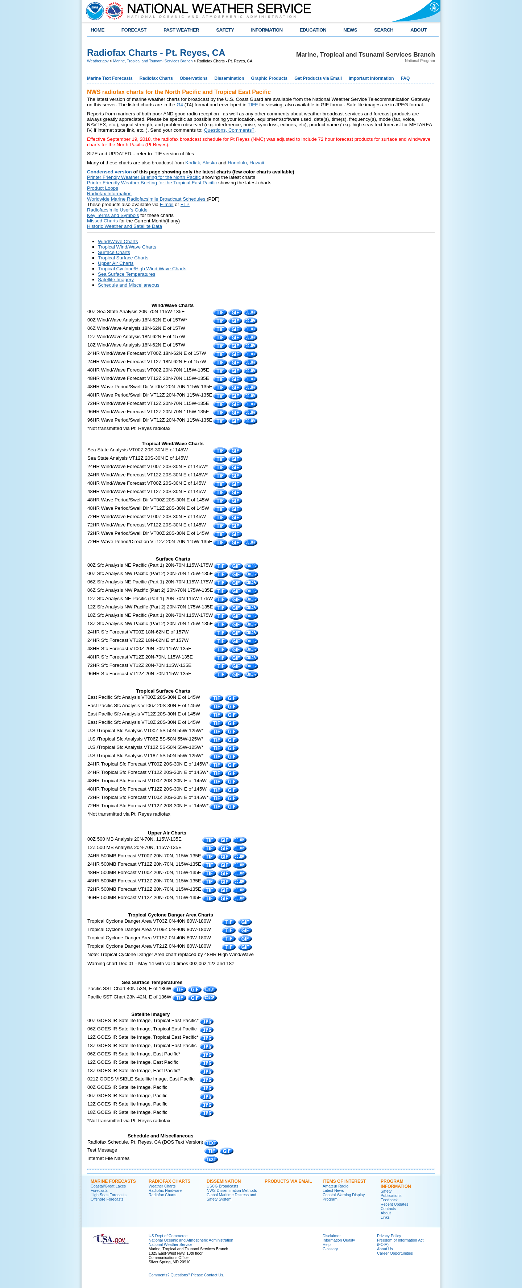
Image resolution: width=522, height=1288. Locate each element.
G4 (180, 104)
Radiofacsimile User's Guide (117, 210)
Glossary (330, 1249)
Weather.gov (98, 61)
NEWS (350, 30)
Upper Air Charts (116, 263)
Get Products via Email (318, 78)
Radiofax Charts (156, 78)
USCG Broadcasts (222, 1186)
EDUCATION (313, 30)
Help (327, 1244)
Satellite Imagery (116, 279)
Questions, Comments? (229, 130)
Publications (391, 1195)
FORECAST (133, 30)
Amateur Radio (335, 1186)
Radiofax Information (109, 193)
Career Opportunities (395, 1253)
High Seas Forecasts (109, 1195)
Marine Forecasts (113, 1181)
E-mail (167, 204)
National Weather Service (170, 1244)
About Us (385, 1249)
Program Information (396, 1184)
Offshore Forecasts (107, 1199)
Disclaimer (332, 1236)
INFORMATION (267, 30)
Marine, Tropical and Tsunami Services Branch (153, 61)
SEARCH (383, 30)
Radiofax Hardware (165, 1190)
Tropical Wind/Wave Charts (127, 247)
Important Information (371, 78)
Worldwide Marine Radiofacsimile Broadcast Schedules (147, 199)
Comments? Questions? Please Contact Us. (186, 1275)
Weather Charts (162, 1186)
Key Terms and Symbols (113, 215)
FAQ (405, 78)
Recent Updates (394, 1204)
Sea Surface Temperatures (126, 274)
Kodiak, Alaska (201, 162)
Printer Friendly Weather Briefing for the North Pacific (144, 177)
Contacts (388, 1208)
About (386, 1213)
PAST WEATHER (181, 30)
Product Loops (102, 188)
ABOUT (418, 30)
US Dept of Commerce (168, 1236)
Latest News (333, 1190)
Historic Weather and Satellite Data (124, 226)
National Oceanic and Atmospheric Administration (191, 1240)
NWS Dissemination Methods (232, 1190)
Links (385, 1217)
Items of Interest (344, 1181)
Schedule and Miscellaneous (129, 285)
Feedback (389, 1200)
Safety (386, 1191)
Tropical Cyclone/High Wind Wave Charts (142, 268)
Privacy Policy (389, 1236)
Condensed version (110, 172)
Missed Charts (102, 220)
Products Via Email (288, 1181)
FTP (185, 204)
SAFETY (225, 30)
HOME (97, 30)
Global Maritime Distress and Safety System (231, 1197)
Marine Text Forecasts (110, 78)
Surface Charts (114, 252)
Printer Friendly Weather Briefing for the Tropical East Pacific (152, 182)
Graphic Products (269, 78)
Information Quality (339, 1240)
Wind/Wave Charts (118, 241)
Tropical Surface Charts (123, 258)
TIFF (253, 104)
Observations (194, 78)
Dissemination (229, 78)
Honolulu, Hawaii (246, 162)
